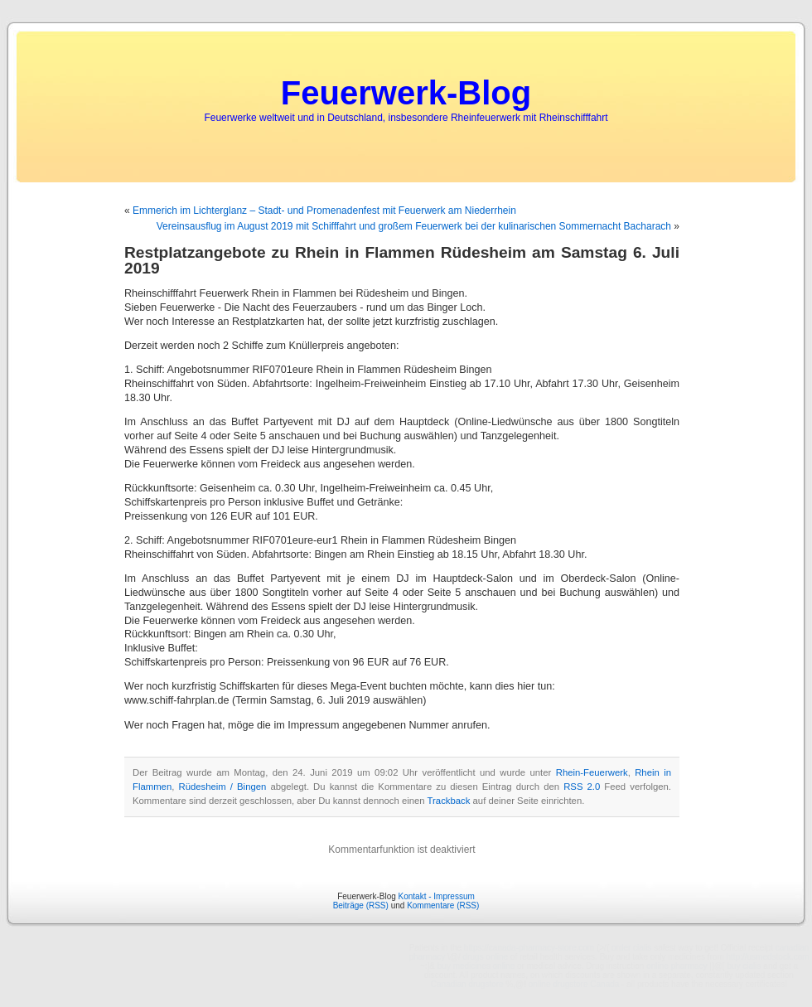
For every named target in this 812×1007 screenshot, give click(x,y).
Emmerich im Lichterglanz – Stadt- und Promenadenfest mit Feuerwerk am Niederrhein (324, 210)
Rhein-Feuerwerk (592, 772)
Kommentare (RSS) (443, 905)
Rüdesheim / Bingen (222, 787)
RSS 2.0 (581, 787)
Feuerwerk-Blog (406, 93)
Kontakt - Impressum (437, 896)
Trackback (449, 801)
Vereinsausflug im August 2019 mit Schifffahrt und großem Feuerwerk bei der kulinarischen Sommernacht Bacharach (414, 226)
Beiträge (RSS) (361, 905)
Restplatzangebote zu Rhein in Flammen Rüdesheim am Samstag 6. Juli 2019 (401, 260)
